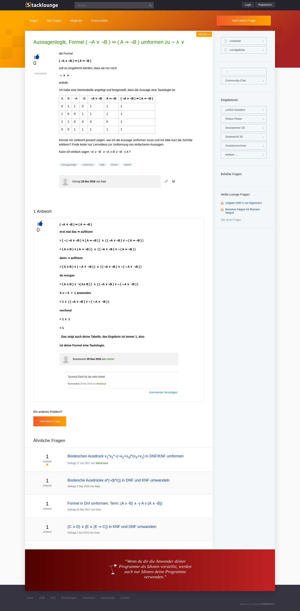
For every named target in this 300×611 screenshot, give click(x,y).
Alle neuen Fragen (231, 219)
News (30, 597)
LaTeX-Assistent (235, 109)
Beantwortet (79, 359)
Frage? (33, 20)
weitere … (231, 154)
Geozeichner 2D (235, 127)
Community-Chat (235, 80)
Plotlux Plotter (233, 118)
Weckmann (102, 463)
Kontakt (125, 597)
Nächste (204, 34)
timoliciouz (101, 384)
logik (102, 164)
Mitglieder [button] (76, 20)
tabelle (127, 164)
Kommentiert (74, 384)
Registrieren (265, 4)
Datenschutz (108, 597)
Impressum (89, 597)
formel (114, 164)
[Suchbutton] (150, 5)
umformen (88, 164)
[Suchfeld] (114, 5)
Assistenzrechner (235, 145)
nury (97, 486)
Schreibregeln (69, 597)
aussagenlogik (68, 164)
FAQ (52, 597)
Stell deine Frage (243, 20)
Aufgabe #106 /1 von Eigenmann (243, 203)
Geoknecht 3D (234, 136)
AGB (41, 597)
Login (248, 4)
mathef (110, 359)
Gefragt (76, 181)
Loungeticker (237, 49)
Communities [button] (99, 20)
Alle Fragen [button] (54, 20)
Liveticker (235, 40)
